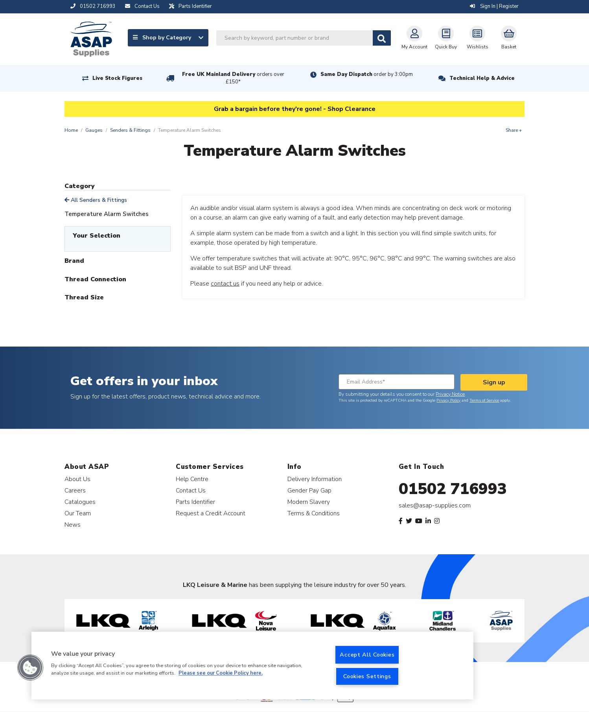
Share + (514, 130)
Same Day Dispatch (366, 74)
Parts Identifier (195, 502)
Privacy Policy (448, 400)
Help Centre (192, 479)
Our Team (77, 513)
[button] (30, 667)
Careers (75, 490)
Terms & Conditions (313, 513)
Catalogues (80, 502)
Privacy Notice (450, 394)
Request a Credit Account (210, 513)
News (72, 524)
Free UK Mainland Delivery (233, 78)
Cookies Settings (367, 676)
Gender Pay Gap (309, 490)
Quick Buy (446, 38)
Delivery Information (314, 479)
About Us (77, 479)
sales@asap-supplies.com (435, 505)
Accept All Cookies (367, 655)
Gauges (94, 130)
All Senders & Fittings (95, 200)
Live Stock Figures (117, 78)
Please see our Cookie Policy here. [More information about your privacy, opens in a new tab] (221, 673)
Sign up (494, 382)
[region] (252, 665)
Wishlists (477, 38)
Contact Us (191, 490)
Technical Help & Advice (482, 78)
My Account (414, 38)
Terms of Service (484, 400)
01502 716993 (453, 489)
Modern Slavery (308, 502)
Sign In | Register (494, 6)
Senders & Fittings (130, 130)
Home (71, 130)
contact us (225, 283)
